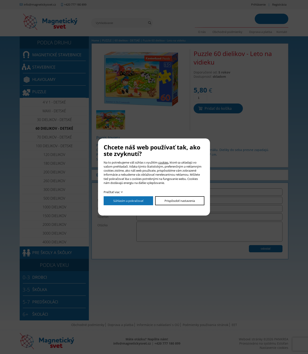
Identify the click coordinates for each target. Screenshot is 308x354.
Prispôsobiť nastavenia (180, 201)
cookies (163, 162)
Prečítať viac (112, 192)
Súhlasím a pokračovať (128, 201)
